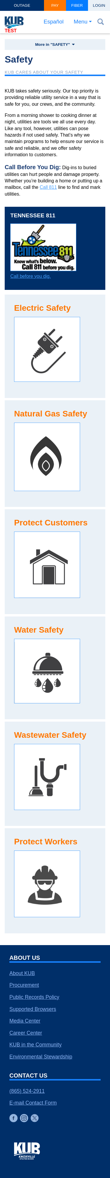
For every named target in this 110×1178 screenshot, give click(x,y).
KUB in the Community (35, 1045)
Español (54, 22)
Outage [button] (22, 5)
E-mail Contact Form (33, 1103)
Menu (80, 22)
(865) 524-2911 (27, 1091)
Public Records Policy (34, 997)
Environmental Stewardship (40, 1057)
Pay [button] (55, 5)
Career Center (25, 1033)
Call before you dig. (30, 276)
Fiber (77, 5)
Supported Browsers (32, 1009)
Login (99, 5)
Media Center (24, 1021)
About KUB (22, 973)
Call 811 (48, 187)
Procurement (24, 985)
